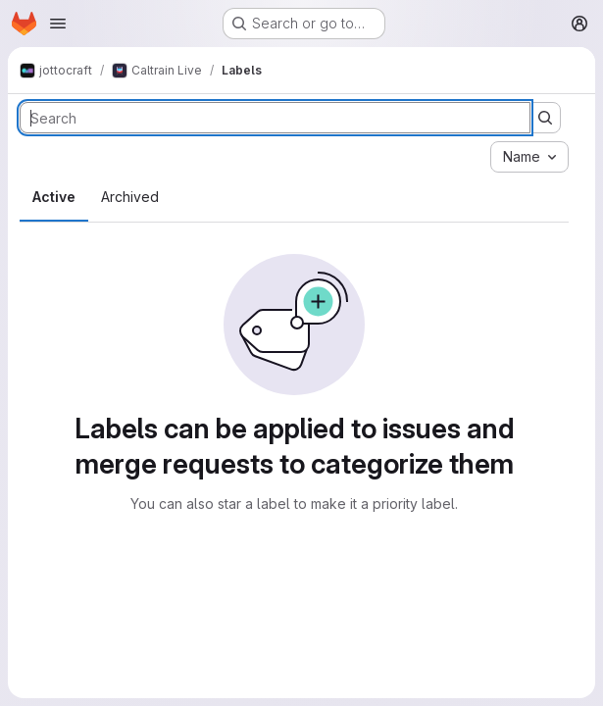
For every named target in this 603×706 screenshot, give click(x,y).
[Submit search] (545, 117)
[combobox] (529, 157)
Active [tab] (53, 196)
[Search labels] (275, 117)
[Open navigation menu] (58, 23)
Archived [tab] (130, 196)
